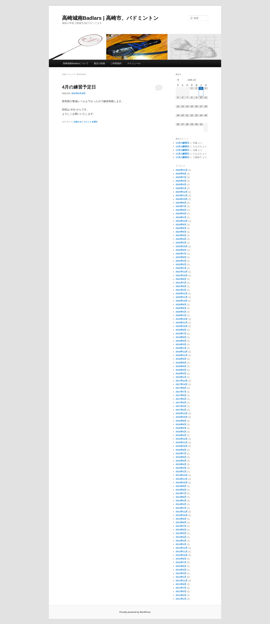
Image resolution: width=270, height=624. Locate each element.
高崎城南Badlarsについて (75, 63)
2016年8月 (181, 420)
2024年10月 (182, 199)
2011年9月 (181, 584)
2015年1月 (181, 471)
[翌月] (205, 80)
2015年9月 (181, 450)
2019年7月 (181, 333)
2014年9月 (181, 486)
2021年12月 (182, 271)
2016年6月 (181, 424)
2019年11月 (182, 322)
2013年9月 (181, 519)
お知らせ (78, 122)
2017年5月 (181, 399)
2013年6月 (181, 529)
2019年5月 (181, 341)
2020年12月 (182, 293)
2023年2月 (181, 242)
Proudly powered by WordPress (134, 612)
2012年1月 (181, 577)
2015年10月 (182, 446)
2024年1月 (181, 217)
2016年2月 (181, 435)
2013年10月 (182, 515)
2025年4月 (181, 181)
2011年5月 (181, 591)
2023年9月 (181, 224)
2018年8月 (181, 362)
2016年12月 (182, 413)
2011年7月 (181, 588)
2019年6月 (181, 337)
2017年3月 (181, 406)
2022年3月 (181, 261)
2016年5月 (181, 428)
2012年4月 (181, 569)
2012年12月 (182, 548)
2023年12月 (182, 221)
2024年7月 (181, 206)
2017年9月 (181, 388)
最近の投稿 (99, 63)
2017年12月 (182, 380)
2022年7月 (181, 253)
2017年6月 (181, 395)
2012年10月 (182, 555)
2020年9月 (181, 304)
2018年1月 (181, 377)
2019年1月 (181, 348)
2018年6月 (181, 366)
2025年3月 (181, 184)
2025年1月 (181, 188)
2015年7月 (181, 453)
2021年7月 (181, 282)
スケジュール (134, 63)
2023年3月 (181, 239)
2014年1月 (181, 508)
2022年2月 (181, 264)
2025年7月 (181, 177)
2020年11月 (182, 297)
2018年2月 (181, 373)
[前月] (178, 80)
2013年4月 (181, 537)
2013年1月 (181, 544)
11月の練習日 (182, 143)
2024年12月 (182, 192)
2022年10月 (182, 246)
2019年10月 (182, 326)
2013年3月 (181, 540)
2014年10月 (182, 482)
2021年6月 (181, 286)
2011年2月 (181, 595)
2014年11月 (182, 479)
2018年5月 (181, 370)
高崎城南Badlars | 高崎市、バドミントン (110, 18)
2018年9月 (181, 359)
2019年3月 (181, 344)
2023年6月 (181, 231)
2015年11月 (182, 442)
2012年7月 (181, 562)
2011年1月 (181, 599)
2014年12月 (182, 475)
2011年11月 (182, 580)
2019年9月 (181, 330)
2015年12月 (182, 439)
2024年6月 (181, 210)
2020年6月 (181, 308)
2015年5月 (181, 460)
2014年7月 (181, 493)
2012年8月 (181, 558)
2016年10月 (182, 417)
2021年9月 (181, 279)
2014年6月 (181, 497)
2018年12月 (182, 351)
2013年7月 (181, 526)
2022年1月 (181, 268)
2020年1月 (181, 315)
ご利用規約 (116, 63)
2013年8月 (181, 522)
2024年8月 (181, 202)
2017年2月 (181, 409)
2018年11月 (182, 355)
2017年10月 (182, 384)
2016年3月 (181, 431)
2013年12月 (182, 511)
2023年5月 (181, 235)
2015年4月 (181, 464)
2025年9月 (181, 173)
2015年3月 (181, 468)
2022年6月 (181, 257)
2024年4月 (181, 213)
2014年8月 (181, 489)
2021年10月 (182, 275)
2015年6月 (181, 457)
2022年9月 (181, 250)
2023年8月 (181, 228)
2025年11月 (182, 170)
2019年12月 (182, 319)
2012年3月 (181, 573)
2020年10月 (182, 300)
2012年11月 (182, 551)
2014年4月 (181, 500)
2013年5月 (181, 533)
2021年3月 (181, 290)
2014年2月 (181, 504)
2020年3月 (181, 311)
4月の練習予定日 (79, 87)
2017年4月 (181, 402)
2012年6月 (181, 566)
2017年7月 (181, 391)
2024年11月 (182, 195)
